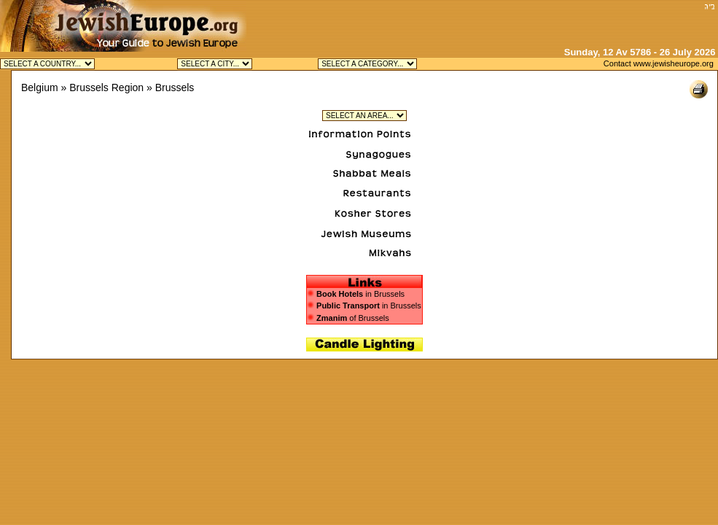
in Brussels (360, 293)
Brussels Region (106, 87)
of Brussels (348, 318)
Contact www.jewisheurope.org (659, 63)
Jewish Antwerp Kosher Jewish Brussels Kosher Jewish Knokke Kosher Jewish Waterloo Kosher (214, 63)
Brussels (175, 87)
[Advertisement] (529, 22)
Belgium (39, 87)
